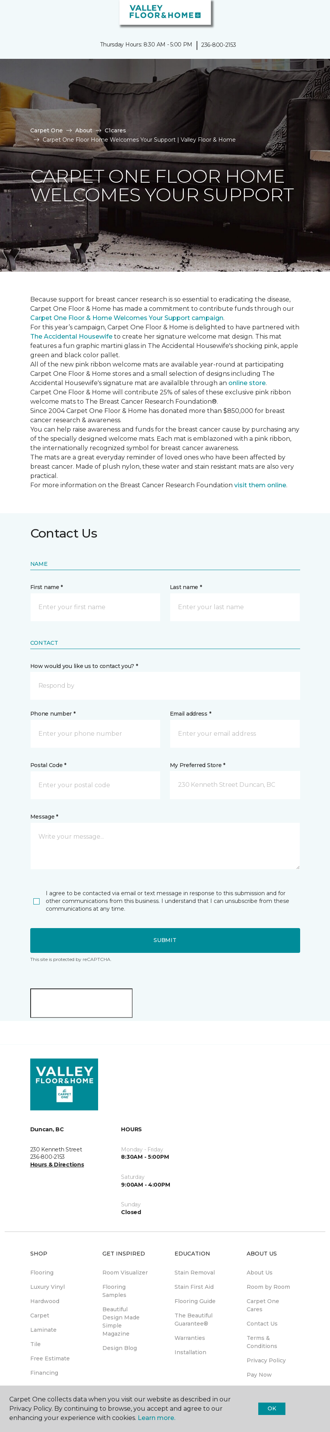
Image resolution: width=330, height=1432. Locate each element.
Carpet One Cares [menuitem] (263, 1305)
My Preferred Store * (197, 765)
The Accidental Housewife (71, 336)
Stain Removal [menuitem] (195, 1272)
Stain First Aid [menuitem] (194, 1286)
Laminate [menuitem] (43, 1329)
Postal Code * (48, 765)
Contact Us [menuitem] (262, 1323)
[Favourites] (309, 15)
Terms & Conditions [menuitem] (262, 1342)
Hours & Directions (57, 1164)
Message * (44, 816)
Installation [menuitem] (190, 1352)
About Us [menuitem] (260, 1272)
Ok (272, 1408)
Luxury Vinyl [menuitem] (47, 1286)
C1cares (115, 130)
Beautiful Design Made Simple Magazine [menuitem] (121, 1321)
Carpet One (46, 130)
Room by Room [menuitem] (268, 1286)
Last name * (186, 587)
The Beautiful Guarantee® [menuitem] (194, 1319)
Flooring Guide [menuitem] (195, 1301)
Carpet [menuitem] (39, 1315)
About (83, 130)
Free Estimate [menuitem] (50, 1358)
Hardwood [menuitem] (44, 1301)
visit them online (260, 485)
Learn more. (156, 1418)
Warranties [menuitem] (190, 1337)
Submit (165, 940)
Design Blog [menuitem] (119, 1348)
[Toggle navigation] (11, 15)
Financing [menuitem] (44, 1372)
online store (247, 383)
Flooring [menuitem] (42, 1272)
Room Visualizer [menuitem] (125, 1272)
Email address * (190, 713)
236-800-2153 (218, 44)
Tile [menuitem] (35, 1344)
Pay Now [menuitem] (259, 1374)
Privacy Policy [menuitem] (266, 1360)
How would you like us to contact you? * (84, 666)
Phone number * (53, 713)
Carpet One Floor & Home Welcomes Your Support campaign (126, 318)
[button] (300, 15)
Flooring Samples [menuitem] (114, 1290)
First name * (46, 587)
